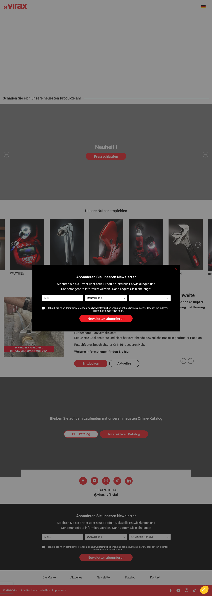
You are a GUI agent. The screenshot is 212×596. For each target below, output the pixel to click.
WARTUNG (17, 273)
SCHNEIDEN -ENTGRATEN (106, 273)
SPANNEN (175, 273)
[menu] (106, 18)
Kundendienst (178, 18)
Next (205, 154)
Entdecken (90, 363)
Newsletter (104, 577)
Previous (6, 154)
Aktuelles (87, 18)
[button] (205, 6)
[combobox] (190, 7)
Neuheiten (39, 18)
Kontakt (203, 18)
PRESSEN (135, 274)
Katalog (130, 577)
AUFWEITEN (58, 273)
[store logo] (44, 7)
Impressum (59, 590)
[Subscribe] (106, 557)
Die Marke (63, 18)
